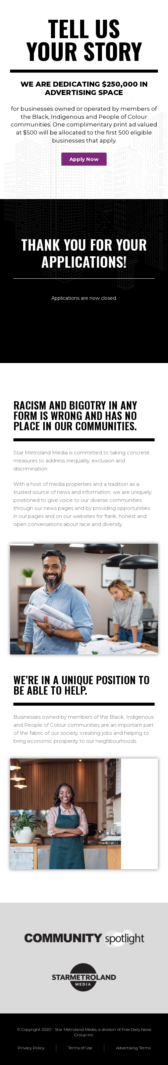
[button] (84, 159)
